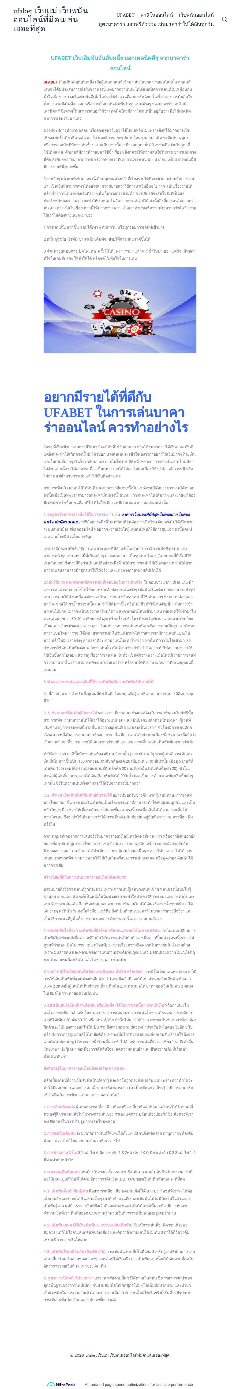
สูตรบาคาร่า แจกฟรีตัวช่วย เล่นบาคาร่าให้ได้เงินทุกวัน (156, 24)
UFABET (125, 15)
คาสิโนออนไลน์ (156, 15)
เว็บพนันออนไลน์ (196, 15)
